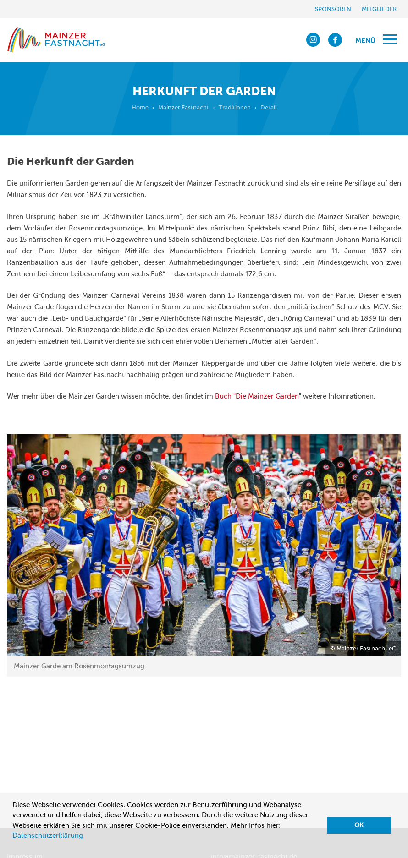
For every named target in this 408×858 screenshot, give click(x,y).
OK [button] (359, 825)
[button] (13, 847)
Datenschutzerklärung (47, 835)
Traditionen (235, 107)
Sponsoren (333, 8)
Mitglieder (379, 8)
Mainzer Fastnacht (183, 107)
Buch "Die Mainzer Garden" (258, 396)
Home (140, 107)
